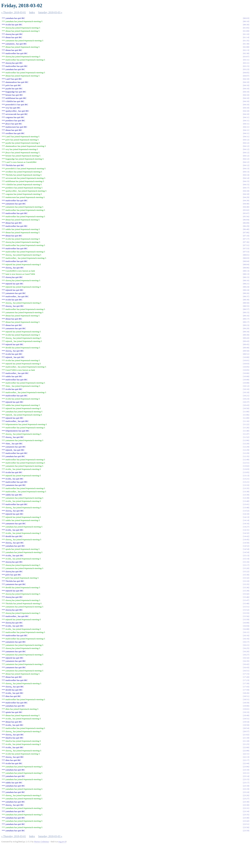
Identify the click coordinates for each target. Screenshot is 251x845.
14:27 (246, 526)
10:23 (246, 399)
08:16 (246, 280)
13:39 (246, 495)
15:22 (246, 571)
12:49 (246, 459)
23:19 (246, 789)
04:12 (246, 139)
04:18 (246, 191)
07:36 (246, 242)
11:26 (246, 427)
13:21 (246, 479)
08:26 (246, 293)
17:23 (246, 680)
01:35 (246, 40)
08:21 (246, 283)
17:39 (246, 683)
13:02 (246, 466)
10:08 (246, 376)
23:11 (246, 773)
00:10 (246, 21)
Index (32, 12)
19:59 (246, 725)
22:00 (246, 747)
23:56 (246, 827)
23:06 (246, 766)
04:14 (246, 175)
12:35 (246, 456)
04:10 (246, 79)
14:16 (246, 523)
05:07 (246, 213)
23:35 (246, 814)
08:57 (246, 309)
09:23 (246, 325)
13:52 (246, 510)
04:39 (246, 200)
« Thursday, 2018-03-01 (13, 12)
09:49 (246, 347)
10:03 (246, 363)
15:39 (246, 590)
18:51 (246, 696)
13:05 (246, 472)
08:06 (246, 267)
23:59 (246, 830)
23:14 (246, 776)
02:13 (246, 50)
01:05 (246, 28)
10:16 (246, 389)
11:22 (246, 424)
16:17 (246, 642)
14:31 (246, 530)
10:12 (246, 386)
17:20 (246, 677)
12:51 (246, 463)
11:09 (246, 418)
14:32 (246, 533)
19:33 (246, 712)
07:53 (246, 248)
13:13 (246, 475)
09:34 (246, 331)
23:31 (246, 808)
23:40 (246, 818)
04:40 (246, 203)
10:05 (246, 367)
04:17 (246, 187)
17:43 (246, 686)
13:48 (246, 507)
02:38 (246, 53)
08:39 (246, 299)
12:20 (246, 443)
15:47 (246, 600)
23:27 (246, 798)
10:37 (246, 402)
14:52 (246, 546)
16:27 (246, 654)
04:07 (246, 76)
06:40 (246, 229)
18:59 (246, 702)
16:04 (246, 626)
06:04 (246, 219)
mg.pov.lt (62, 841)
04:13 (246, 168)
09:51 (246, 354)
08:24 (246, 287)
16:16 (246, 635)
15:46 (246, 597)
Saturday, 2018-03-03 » (50, 12)
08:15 (246, 277)
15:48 (246, 603)
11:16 (246, 421)
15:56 (246, 616)
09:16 (246, 315)
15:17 (246, 565)
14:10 (246, 514)
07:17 (246, 239)
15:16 (246, 562)
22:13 (246, 757)
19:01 (246, 709)
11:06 (246, 415)
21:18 (246, 738)
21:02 (246, 734)
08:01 (246, 255)
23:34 (246, 811)
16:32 (246, 658)
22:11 (246, 754)
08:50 (246, 303)
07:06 (246, 232)
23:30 (246, 802)
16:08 (246, 629)
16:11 (246, 632)
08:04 (246, 261)
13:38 (246, 491)
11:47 (246, 434)
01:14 (246, 37)
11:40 (246, 431)
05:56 (246, 216)
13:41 (246, 504)
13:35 (246, 488)
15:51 (246, 606)
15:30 (246, 574)
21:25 (246, 744)
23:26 (246, 795)
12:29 (246, 447)
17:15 (246, 674)
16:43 (246, 667)
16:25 (246, 648)
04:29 (246, 197)
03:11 (246, 60)
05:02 (246, 210)
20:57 (246, 731)
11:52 (246, 437)
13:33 (246, 485)
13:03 (246, 469)
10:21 (246, 395)
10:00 (246, 357)
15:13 (246, 555)
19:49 (246, 715)
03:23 (246, 69)
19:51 (246, 718)
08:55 (246, 306)
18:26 (246, 693)
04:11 (246, 117)
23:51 (246, 824)
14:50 (246, 542)
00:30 (246, 24)
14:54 (246, 549)
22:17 (246, 760)
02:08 (246, 47)
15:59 (246, 619)
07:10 (246, 235)
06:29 (246, 226)
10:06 (246, 373)
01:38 (246, 44)
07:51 (246, 245)
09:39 (246, 335)
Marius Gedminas (41, 841)
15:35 (246, 584)
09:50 (246, 351)
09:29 (246, 328)
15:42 (246, 594)
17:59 (246, 690)
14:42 (246, 536)
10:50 (246, 408)
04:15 (246, 181)
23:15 (246, 779)
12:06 (246, 440)
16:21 (246, 645)
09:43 (246, 338)
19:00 (246, 706)
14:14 (246, 520)
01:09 (246, 31)
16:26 (246, 651)
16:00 (246, 622)
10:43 (246, 405)
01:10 (246, 34)
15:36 (246, 587)
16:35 (246, 661)
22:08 (246, 750)
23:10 (246, 770)
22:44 (246, 763)
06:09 (246, 223)
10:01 (246, 360)
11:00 (246, 411)
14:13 (246, 517)
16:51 (246, 670)
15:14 (246, 558)
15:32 (246, 578)
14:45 (246, 539)
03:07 (246, 56)
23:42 (246, 821)
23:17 (246, 782)
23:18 (246, 786)
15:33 (246, 581)
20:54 (246, 728)
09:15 (246, 312)
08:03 (246, 258)
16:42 (246, 664)
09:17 (246, 319)
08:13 (246, 271)
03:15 (246, 66)
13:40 (246, 501)
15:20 (246, 568)
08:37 (246, 296)
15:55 (246, 613)
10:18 (246, 392)
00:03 (246, 18)
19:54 (246, 722)
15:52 (246, 610)
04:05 (246, 72)
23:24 (246, 792)
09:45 (246, 344)
